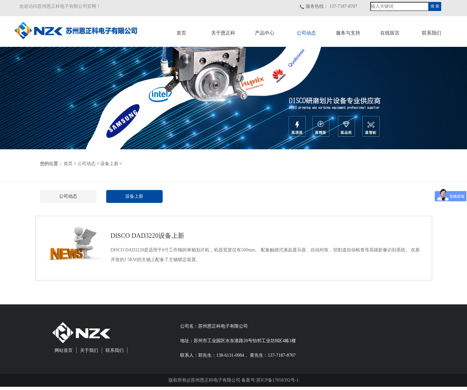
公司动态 (306, 33)
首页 (181, 33)
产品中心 (264, 33)
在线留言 (390, 33)
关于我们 (89, 350)
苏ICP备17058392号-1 (277, 380)
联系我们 (431, 33)
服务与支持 (348, 33)
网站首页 (64, 350)
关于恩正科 (223, 33)
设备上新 (109, 163)
